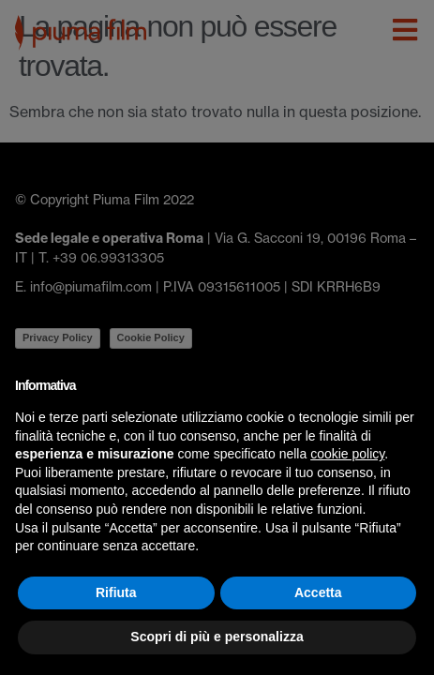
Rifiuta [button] (116, 592)
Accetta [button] (318, 592)
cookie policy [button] (347, 453)
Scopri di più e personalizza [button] (216, 636)
